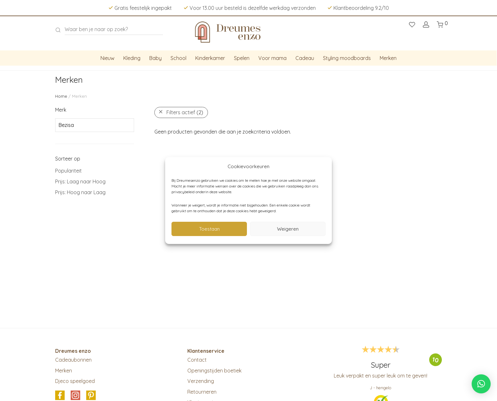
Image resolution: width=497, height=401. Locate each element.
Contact (197, 360)
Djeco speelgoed (75, 381)
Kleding (131, 58)
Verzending (200, 381)
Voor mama (272, 58)
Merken (388, 58)
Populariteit (68, 171)
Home (61, 96)
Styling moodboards (347, 58)
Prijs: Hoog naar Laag (80, 192)
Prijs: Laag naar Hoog (80, 181)
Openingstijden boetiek (214, 370)
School (178, 58)
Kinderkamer (210, 58)
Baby (155, 58)
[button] (481, 383)
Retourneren (201, 392)
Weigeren (288, 229)
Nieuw (107, 58)
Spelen (241, 58)
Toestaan (209, 229)
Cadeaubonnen (73, 360)
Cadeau (304, 58)
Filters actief (184, 112)
